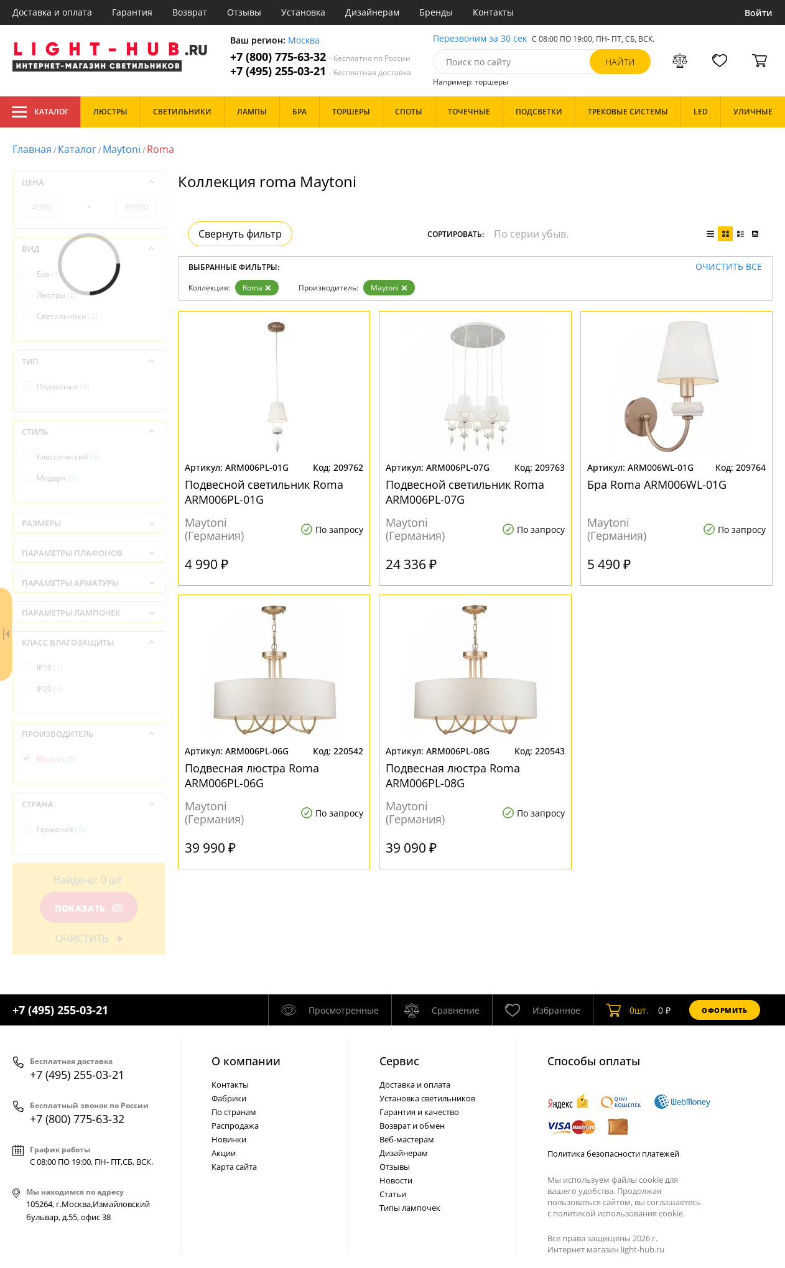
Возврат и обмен (412, 1125)
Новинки (228, 1139)
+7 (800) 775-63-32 (320, 57)
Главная (32, 149)
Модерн (57, 478)
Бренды (436, 12)
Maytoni (122, 149)
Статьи (392, 1194)
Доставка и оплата (52, 12)
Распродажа (235, 1125)
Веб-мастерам (406, 1139)
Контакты (493, 12)
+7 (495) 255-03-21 (320, 71)
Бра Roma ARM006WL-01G (657, 484)
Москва (304, 40)
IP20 (50, 688)
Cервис (399, 1060)
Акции (223, 1153)
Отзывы (244, 12)
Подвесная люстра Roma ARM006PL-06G (252, 775)
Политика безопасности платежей (613, 1153)
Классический (68, 456)
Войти (759, 13)
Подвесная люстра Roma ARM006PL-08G (453, 775)
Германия (61, 829)
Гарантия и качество (419, 1112)
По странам (233, 1112)
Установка (303, 12)
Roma (257, 287)
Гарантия (132, 12)
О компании (246, 1060)
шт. (627, 1009)
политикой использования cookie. (619, 1213)
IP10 (50, 667)
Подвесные (63, 386)
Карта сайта (234, 1166)
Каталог (40, 111)
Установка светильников (427, 1098)
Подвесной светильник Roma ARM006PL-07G (465, 492)
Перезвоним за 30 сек (480, 39)
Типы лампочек (409, 1207)
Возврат (189, 12)
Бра (49, 274)
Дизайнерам (372, 12)
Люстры (57, 295)
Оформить (725, 1010)
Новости (395, 1180)
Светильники (67, 316)
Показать (89, 908)
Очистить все (728, 267)
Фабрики (228, 1098)
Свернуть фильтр (240, 234)
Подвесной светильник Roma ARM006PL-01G (264, 492)
